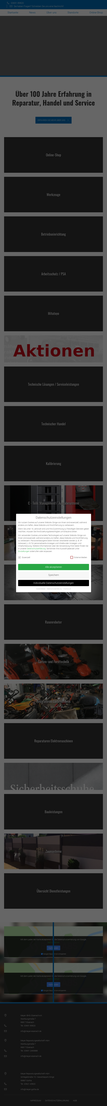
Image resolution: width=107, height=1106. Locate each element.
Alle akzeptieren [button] (53, 565)
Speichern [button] (53, 573)
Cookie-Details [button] (41, 587)
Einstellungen (23, 549)
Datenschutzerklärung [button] (54, 587)
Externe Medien (78, 555)
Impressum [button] (67, 587)
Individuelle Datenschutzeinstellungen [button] (53, 581)
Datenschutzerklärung (36, 546)
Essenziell (24, 555)
